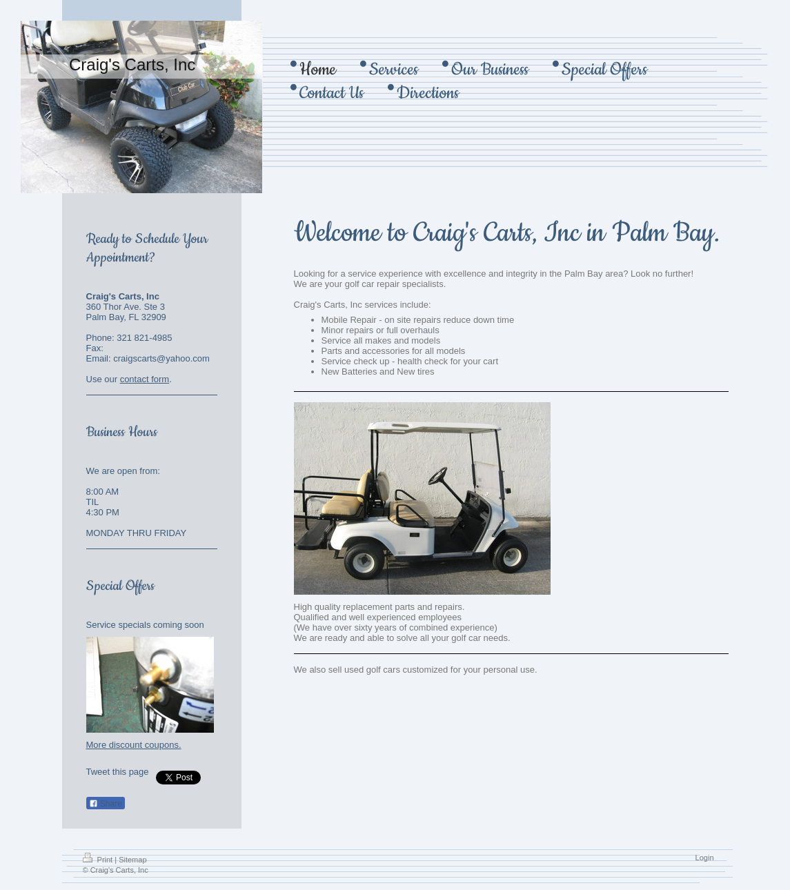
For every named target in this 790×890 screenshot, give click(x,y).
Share (105, 804)
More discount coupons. (133, 745)
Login (704, 857)
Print (99, 860)
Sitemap (132, 860)
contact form (145, 379)
